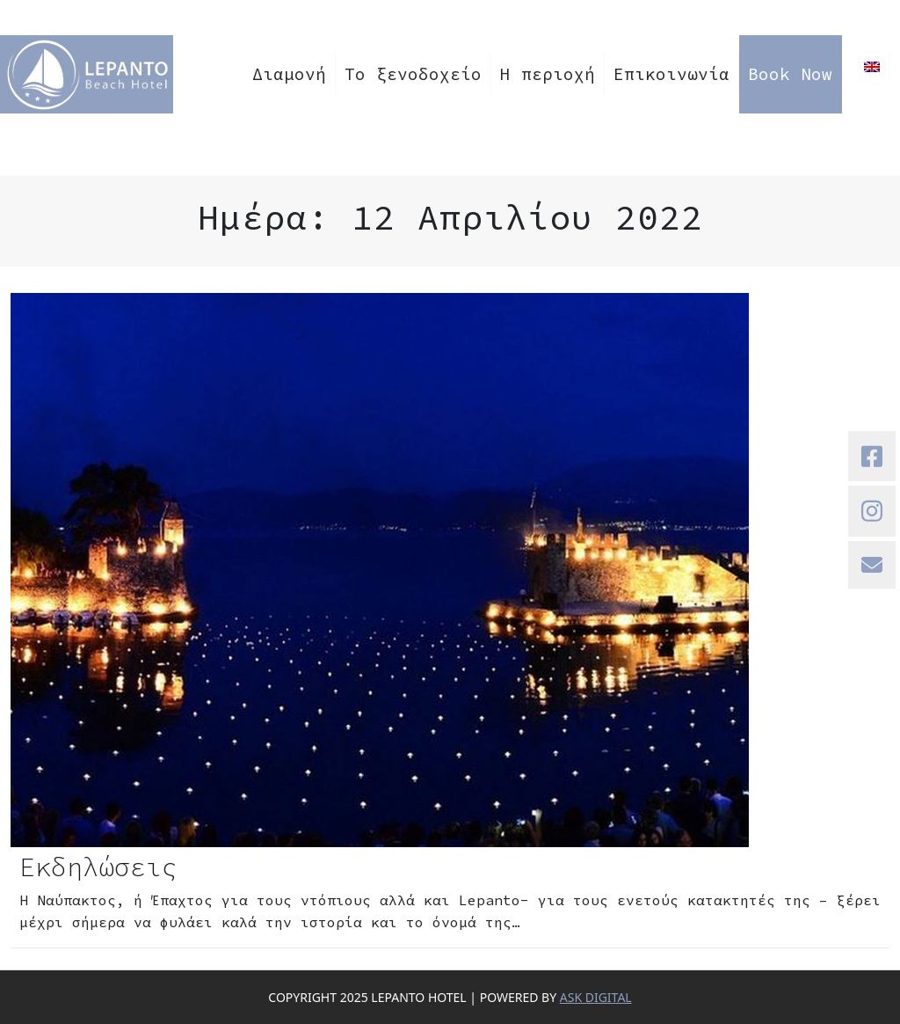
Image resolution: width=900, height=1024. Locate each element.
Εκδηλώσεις (98, 866)
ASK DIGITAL (596, 997)
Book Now (790, 73)
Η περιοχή (547, 73)
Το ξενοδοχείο (413, 73)
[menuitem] (872, 67)
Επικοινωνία (671, 73)
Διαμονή (289, 73)
